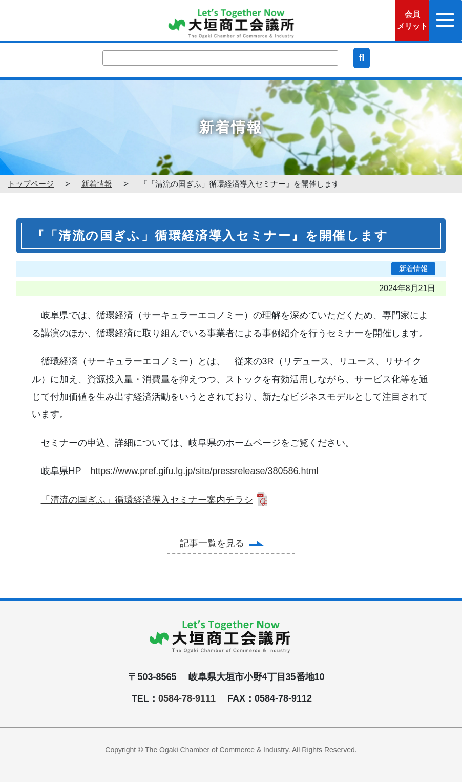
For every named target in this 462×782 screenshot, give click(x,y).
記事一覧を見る (212, 543)
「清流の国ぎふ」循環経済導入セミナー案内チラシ (147, 500)
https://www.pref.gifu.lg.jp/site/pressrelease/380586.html (204, 471)
